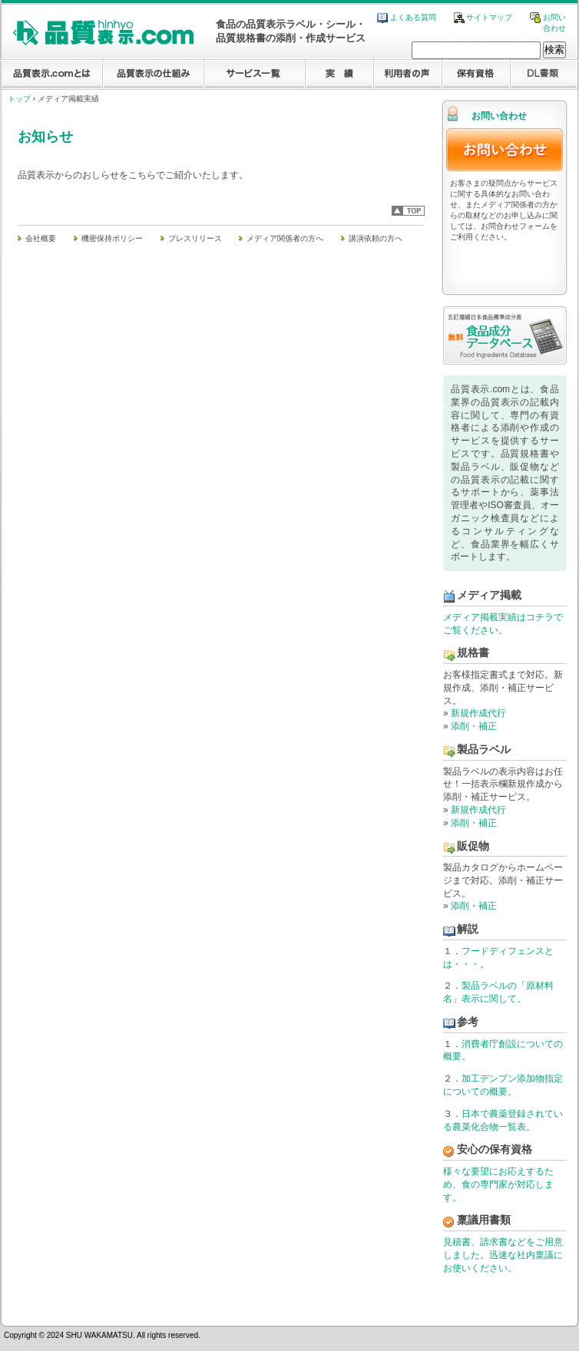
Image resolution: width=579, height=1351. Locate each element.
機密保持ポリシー (112, 238)
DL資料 (544, 75)
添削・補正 (474, 726)
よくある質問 (406, 17)
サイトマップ (483, 17)
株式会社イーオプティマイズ (513, 1302)
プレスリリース (195, 238)
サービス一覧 (254, 75)
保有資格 (476, 75)
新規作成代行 (478, 713)
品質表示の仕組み (153, 75)
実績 (339, 75)
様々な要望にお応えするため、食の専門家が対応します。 (498, 1184)
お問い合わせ (504, 149)
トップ (19, 98)
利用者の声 (408, 75)
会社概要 (40, 238)
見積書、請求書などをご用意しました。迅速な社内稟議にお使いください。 (503, 1255)
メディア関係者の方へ (284, 238)
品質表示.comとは (52, 75)
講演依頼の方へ (375, 238)
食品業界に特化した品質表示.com (103, 32)
